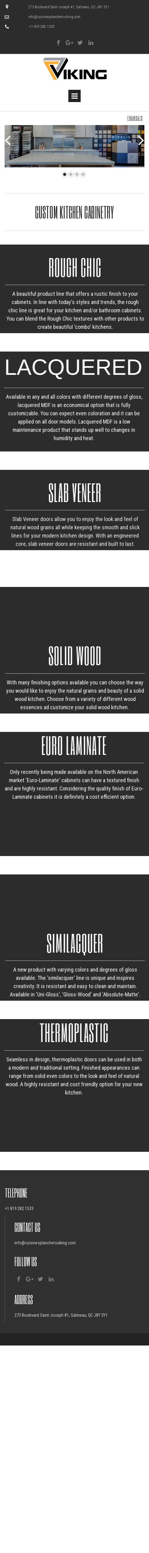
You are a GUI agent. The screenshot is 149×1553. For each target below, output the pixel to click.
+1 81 (9, 1346)
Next (141, 137)
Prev (8, 137)
